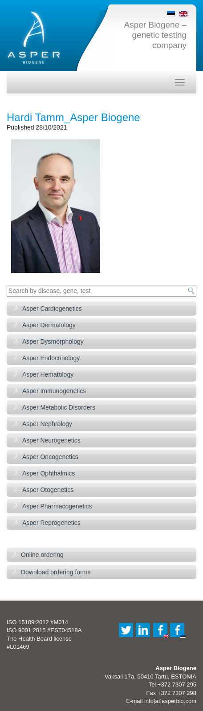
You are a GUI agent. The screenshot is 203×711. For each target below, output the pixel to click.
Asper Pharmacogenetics (57, 506)
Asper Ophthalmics (48, 473)
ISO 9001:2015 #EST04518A (44, 630)
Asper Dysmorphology (53, 341)
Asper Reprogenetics (51, 522)
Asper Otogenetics (47, 489)
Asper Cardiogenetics (52, 308)
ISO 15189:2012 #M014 (37, 622)
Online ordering (42, 554)
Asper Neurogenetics (51, 440)
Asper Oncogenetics (50, 456)
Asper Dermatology (49, 325)
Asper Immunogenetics (54, 390)
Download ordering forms (55, 572)
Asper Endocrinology (51, 358)
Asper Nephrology (47, 423)
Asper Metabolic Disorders (58, 407)
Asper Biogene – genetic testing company (155, 35)
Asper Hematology (47, 374)
